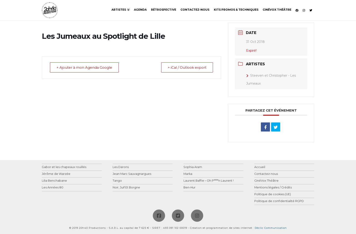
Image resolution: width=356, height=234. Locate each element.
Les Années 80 (52, 187)
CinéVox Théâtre (266, 180)
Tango (117, 180)
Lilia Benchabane (54, 180)
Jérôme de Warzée (56, 174)
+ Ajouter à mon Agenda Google (84, 67)
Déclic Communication (271, 227)
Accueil (259, 167)
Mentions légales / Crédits (273, 187)
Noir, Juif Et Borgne (126, 187)
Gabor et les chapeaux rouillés (64, 167)
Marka (187, 174)
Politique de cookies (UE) (272, 194)
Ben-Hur (189, 187)
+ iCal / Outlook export (187, 67)
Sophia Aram (192, 167)
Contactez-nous (266, 174)
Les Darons (121, 167)
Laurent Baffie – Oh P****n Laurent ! (208, 180)
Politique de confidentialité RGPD (279, 201)
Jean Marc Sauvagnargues (132, 174)
